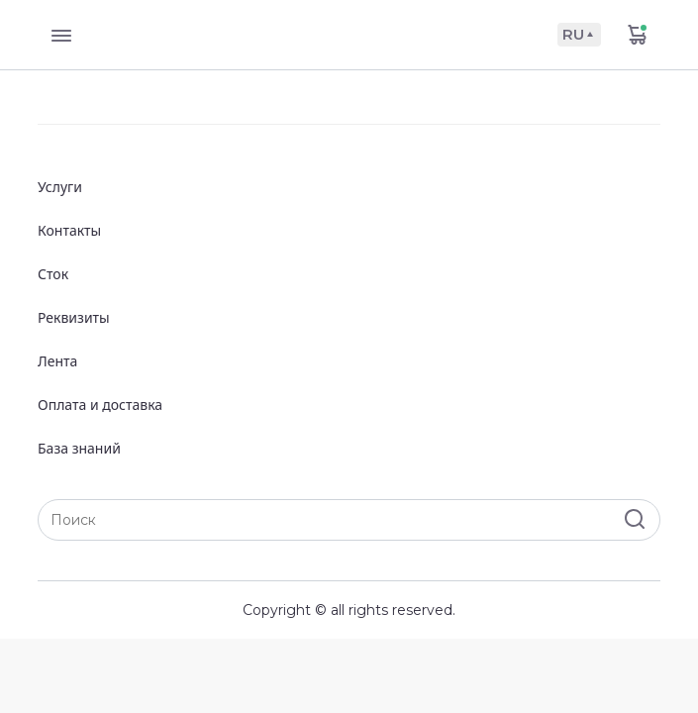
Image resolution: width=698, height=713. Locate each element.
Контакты (69, 230)
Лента (57, 361)
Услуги (60, 186)
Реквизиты (74, 317)
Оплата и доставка (100, 404)
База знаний (79, 448)
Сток (53, 273)
